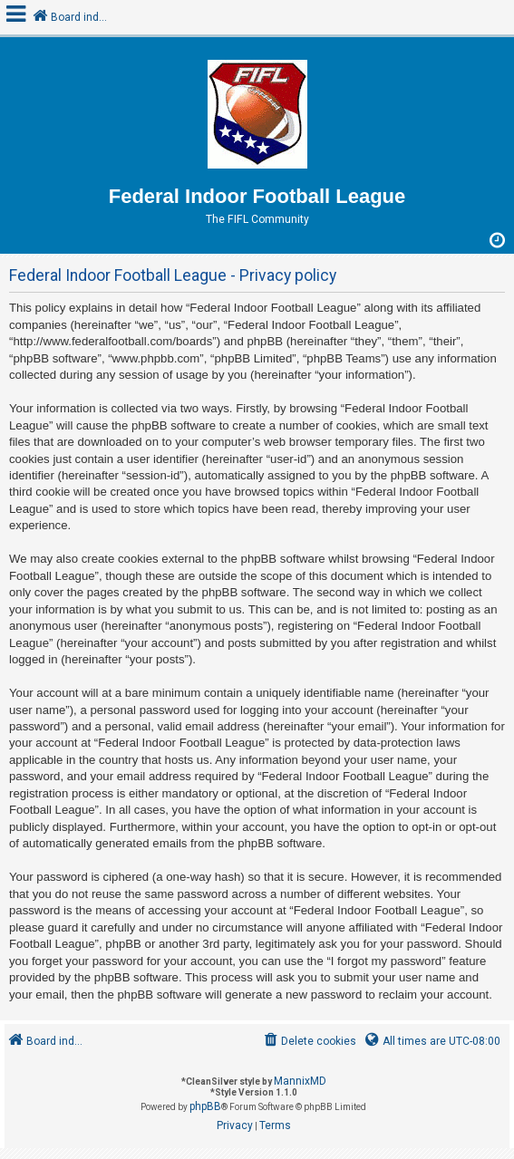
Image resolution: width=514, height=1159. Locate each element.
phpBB (205, 1106)
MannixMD (300, 1081)
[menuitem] (308, 1041)
